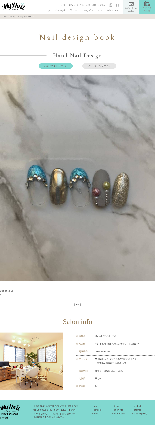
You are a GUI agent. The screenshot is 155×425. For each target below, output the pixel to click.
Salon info (113, 10)
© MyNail (4, 418)
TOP (5, 16)
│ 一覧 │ (77, 304)
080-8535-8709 (73, 5)
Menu (73, 10)
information (119, 413)
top (95, 406)
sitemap (137, 410)
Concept (60, 10)
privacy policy (140, 413)
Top (47, 10)
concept (97, 410)
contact (137, 406)
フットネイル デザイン (99, 66)
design (117, 406)
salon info (118, 410)
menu (96, 413)
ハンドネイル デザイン (55, 66)
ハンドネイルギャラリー (20, 16)
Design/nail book (92, 10)
